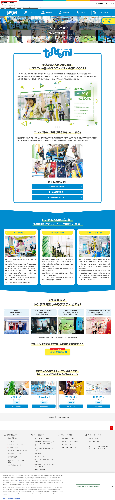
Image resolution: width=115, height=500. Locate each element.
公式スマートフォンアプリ (69, 447)
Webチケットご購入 (109, 21)
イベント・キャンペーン (94, 435)
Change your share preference (11, 498)
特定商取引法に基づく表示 (63, 417)
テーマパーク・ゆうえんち (15, 444)
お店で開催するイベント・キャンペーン (98, 442)
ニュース (32, 12)
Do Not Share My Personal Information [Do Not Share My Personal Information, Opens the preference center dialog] (88, 486)
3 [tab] (59, 127)
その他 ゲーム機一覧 (41, 469)
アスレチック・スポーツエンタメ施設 (17, 461)
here (19, 480)
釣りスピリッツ (39, 456)
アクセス (83, 12)
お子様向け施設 (12, 457)
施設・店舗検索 (12, 438)
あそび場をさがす (12, 435)
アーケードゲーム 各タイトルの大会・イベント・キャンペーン (98, 447)
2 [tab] (57, 127)
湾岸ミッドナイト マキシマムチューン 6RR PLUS (44, 465)
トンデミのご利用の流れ (56, 351)
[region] (57, 486)
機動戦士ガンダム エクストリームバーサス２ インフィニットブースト (44, 443)
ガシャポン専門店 (13, 447)
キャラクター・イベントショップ (17, 450)
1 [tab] (56, 127)
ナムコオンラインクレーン (69, 438)
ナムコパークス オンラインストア (71, 441)
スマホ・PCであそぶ (66, 435)
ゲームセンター (12, 441)
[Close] (112, 486)
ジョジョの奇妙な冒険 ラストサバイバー (44, 449)
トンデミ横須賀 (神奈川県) (56, 197)
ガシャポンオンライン (68, 444)
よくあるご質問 (103, 12)
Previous (18, 103)
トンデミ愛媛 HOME (11, 12)
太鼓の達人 (38, 453)
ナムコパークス (93, 438)
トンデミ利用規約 (50, 417)
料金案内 (66, 12)
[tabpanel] (57, 103)
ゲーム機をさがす (39, 435)
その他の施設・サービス (15, 465)
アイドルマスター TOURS (42, 438)
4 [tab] (60, 257)
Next (96, 103)
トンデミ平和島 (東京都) (56, 186)
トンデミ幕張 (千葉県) (56, 192)
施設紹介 (49, 12)
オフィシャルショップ (14, 454)
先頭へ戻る (111, 428)
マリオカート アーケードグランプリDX (44, 460)
